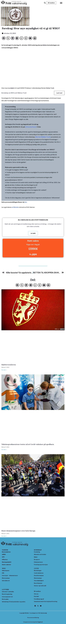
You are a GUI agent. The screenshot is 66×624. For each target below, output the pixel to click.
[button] (61, 3)
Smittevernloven (8, 365)
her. (26, 202)
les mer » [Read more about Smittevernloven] (4, 370)
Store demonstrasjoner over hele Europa (18, 531)
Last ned (59, 93)
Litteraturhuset (30, 127)
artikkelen (15, 207)
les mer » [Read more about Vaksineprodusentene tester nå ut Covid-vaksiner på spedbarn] (4, 449)
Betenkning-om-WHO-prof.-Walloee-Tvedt (14, 93)
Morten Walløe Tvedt (43, 137)
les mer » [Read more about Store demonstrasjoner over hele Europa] (4, 536)
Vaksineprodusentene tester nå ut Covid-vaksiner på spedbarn (27, 444)
